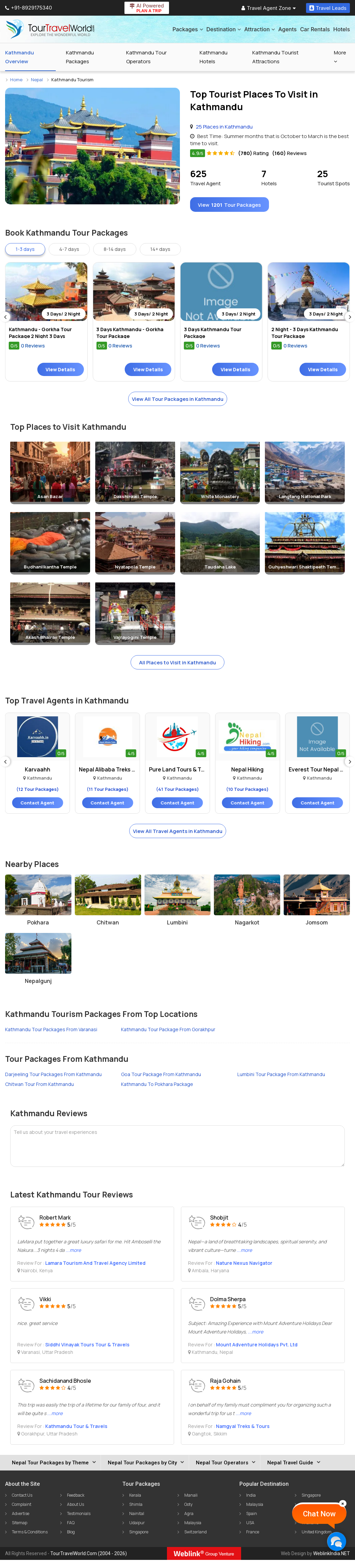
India (251, 1500)
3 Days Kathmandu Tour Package (214, 336)
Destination (223, 29)
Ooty (188, 1509)
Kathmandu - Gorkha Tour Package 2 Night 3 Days (42, 336)
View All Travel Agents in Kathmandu (177, 835)
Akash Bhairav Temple (50, 641)
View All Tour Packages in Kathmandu (177, 402)
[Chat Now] (336, 1541)
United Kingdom (317, 1537)
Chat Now (319, 1514)
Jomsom (317, 927)
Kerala (135, 1500)
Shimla (135, 1509)
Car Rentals (315, 29)
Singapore (138, 1537)
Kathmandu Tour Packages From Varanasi (51, 1034)
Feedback (75, 1500)
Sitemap (19, 1528)
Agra (188, 1518)
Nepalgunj (38, 986)
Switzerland (195, 1537)
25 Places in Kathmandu (224, 126)
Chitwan (108, 927)
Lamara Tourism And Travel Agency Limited (95, 1268)
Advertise (20, 1518)
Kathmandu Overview (19, 57)
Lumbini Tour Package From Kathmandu (281, 1079)
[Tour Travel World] (50, 29)
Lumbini (177, 927)
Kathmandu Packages (80, 57)
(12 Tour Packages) (37, 793)
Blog (71, 1537)
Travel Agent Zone (268, 8)
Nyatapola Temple (135, 570)
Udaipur (137, 1528)
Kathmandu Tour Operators (146, 57)
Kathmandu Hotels (213, 57)
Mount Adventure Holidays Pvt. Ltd (257, 1349)
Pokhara (38, 927)
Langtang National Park (305, 500)
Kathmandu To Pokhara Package (157, 1089)
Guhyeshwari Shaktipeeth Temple (305, 570)
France (252, 1537)
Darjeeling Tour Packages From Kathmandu (53, 1079)
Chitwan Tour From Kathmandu (39, 1089)
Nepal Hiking (247, 774)
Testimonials (78, 1518)
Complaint (21, 1509)
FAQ (70, 1528)
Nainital (136, 1518)
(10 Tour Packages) (247, 793)
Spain (251, 1518)
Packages (187, 29)
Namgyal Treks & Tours (243, 1431)
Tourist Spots (333, 177)
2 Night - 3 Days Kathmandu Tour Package (306, 336)
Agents (287, 29)
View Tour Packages (233, 206)
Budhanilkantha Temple (50, 570)
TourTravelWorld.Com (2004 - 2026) (88, 1558)
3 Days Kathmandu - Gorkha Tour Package (131, 336)
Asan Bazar (50, 500)
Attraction (259, 29)
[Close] (342, 1503)
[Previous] (5, 320)
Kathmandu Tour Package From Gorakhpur (168, 1034)
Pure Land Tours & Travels (177, 774)
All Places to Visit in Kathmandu (178, 666)
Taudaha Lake (220, 570)
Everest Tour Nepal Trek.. (317, 774)
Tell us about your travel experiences (55, 1137)
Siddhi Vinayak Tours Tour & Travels (87, 1349)
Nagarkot (247, 927)
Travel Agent (205, 177)
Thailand (310, 1528)
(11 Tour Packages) (108, 793)
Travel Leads (327, 8)
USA (250, 1528)
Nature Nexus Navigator (244, 1268)
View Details (60, 372)
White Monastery (220, 500)
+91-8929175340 (28, 7)
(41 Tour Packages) (177, 793)
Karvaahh (37, 774)
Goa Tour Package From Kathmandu (161, 1079)
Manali (191, 1500)
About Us (75, 1509)
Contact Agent (37, 807)
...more (73, 1255)
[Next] (350, 320)
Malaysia (192, 1528)
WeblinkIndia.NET (331, 1558)
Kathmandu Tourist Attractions (275, 57)
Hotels (341, 29)
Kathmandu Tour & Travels (76, 1431)
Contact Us (22, 1500)
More (340, 56)
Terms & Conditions (30, 1537)
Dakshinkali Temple (135, 500)
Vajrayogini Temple (135, 641)
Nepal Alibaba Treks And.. (107, 774)
